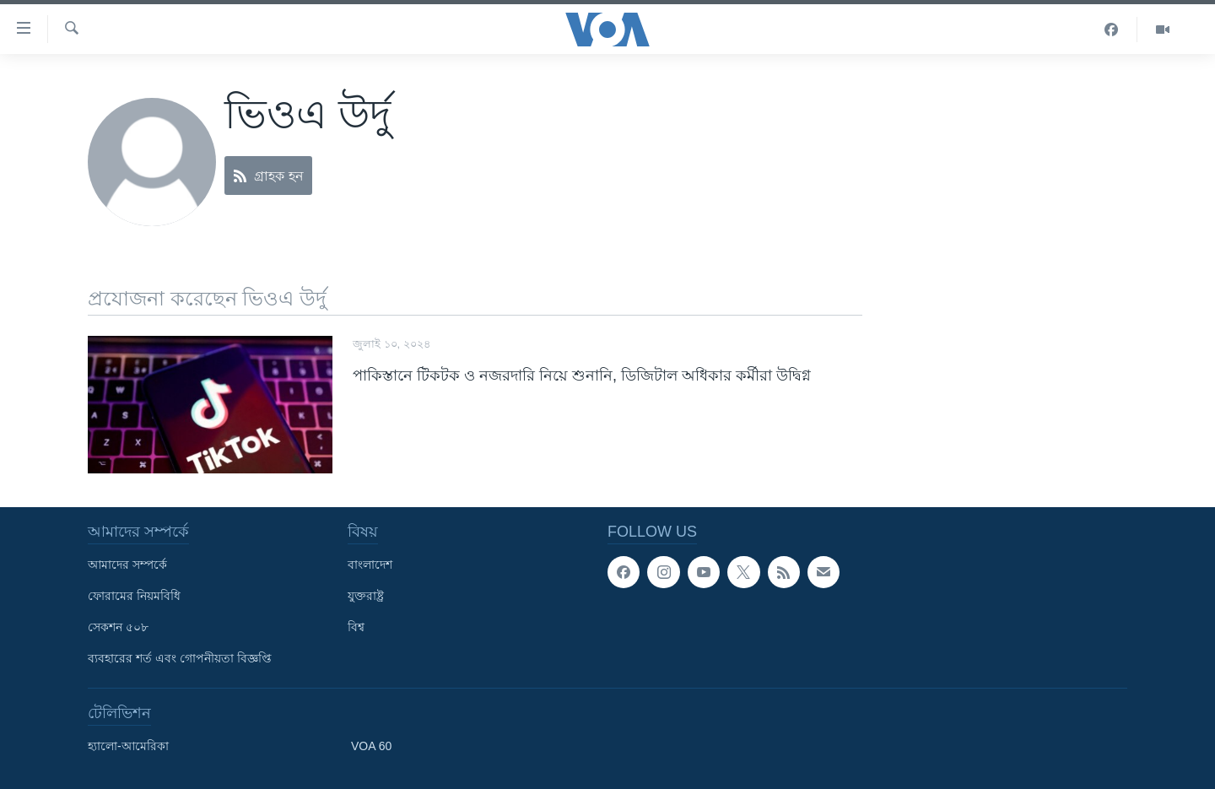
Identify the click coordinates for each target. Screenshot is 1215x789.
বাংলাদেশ (370, 564)
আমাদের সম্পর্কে (127, 564)
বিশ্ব (356, 627)
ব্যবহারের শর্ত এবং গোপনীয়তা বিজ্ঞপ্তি (180, 658)
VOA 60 (371, 746)
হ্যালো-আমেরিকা (128, 746)
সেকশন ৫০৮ (118, 627)
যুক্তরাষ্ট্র (366, 596)
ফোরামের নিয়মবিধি (134, 596)
